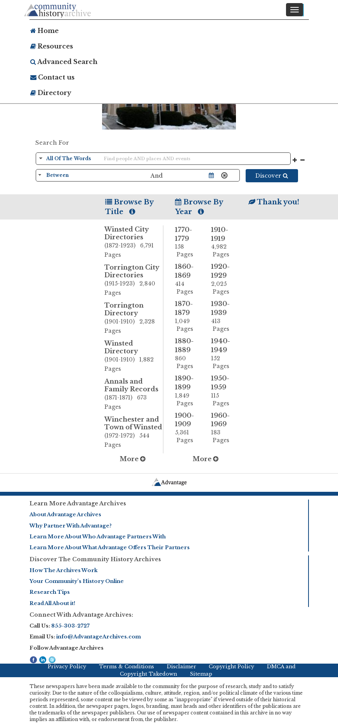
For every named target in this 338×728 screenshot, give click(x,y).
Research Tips (49, 592)
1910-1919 (223, 242)
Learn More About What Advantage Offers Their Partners (109, 547)
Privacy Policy (67, 666)
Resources (51, 46)
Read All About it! (52, 603)
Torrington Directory (133, 318)
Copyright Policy (231, 666)
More (133, 459)
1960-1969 (223, 428)
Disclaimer (181, 666)
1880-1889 (187, 353)
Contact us (52, 77)
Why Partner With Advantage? (70, 526)
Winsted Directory (133, 356)
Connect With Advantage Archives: (81, 614)
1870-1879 (187, 316)
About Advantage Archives (65, 514)
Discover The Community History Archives (95, 559)
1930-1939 (223, 316)
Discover (271, 175)
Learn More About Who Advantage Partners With (97, 537)
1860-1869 (187, 279)
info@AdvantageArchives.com (98, 637)
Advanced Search (63, 62)
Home (44, 31)
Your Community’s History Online (76, 581)
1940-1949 (223, 353)
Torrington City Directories (133, 280)
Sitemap (201, 674)
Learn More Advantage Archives (77, 503)
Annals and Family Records (133, 394)
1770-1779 (187, 242)
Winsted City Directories (133, 242)
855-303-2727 (70, 626)
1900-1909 (187, 428)
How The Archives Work (63, 570)
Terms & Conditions (126, 666)
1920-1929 (223, 279)
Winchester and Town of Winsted (133, 432)
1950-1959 (223, 390)
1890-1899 (187, 390)
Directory (50, 93)
